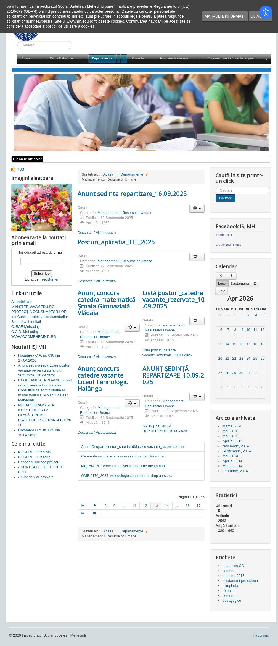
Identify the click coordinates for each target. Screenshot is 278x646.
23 (241, 358)
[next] (231, 276)
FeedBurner (49, 279)
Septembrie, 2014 (237, 451)
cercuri (228, 595)
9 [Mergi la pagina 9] (114, 506)
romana (229, 591)
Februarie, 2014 (235, 471)
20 (220, 358)
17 (248, 344)
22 (234, 358)
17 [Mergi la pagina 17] (198, 506)
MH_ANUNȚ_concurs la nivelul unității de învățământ (123, 466)
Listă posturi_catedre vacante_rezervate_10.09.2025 (173, 299)
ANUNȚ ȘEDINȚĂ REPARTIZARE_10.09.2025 (173, 375)
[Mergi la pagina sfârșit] (95, 513)
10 (248, 330)
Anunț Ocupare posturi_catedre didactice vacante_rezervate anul (132, 446)
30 (220, 315)
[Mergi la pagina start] (83, 506)
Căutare (225, 198)
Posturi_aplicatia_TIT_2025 (116, 242)
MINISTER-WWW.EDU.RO (33, 307)
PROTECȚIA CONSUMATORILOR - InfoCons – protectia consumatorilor (40, 314)
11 (255, 330)
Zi (254, 283)
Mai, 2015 (230, 436)
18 (255, 344)
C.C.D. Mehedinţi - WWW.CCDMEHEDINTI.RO (33, 334)
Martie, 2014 (232, 466)
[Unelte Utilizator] (197, 209)
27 (220, 373)
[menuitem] (31, 59)
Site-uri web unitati (26, 322)
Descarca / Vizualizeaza (97, 233)
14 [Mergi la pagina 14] (167, 506)
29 (234, 373)
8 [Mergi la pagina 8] (106, 506)
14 (227, 344)
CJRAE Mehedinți (25, 327)
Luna (222, 283)
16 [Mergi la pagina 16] (188, 506)
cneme (228, 571)
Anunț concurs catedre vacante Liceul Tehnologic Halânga (103, 378)
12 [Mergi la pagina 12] (145, 506)
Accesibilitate (21, 302)
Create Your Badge (228, 244)
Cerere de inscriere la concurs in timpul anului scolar (123, 456)
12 (262, 330)
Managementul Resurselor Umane (125, 213)
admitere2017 (234, 576)
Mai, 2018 (230, 431)
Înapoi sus (260, 635)
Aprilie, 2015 (232, 441)
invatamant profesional (241, 581)
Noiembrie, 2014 (236, 446)
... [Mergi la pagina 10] (123, 506)
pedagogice (232, 600)
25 (255, 358)
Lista (221, 291)
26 (262, 358)
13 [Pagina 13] (156, 506)
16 (241, 344)
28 (227, 373)
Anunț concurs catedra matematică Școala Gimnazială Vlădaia (106, 303)
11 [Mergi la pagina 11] (134, 506)
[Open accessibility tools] (265, 12)
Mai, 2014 (230, 456)
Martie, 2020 (232, 426)
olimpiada (230, 586)
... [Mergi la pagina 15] (177, 506)
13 (220, 344)
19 (262, 344)
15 (234, 344)
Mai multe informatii (225, 16)
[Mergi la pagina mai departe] (83, 513)
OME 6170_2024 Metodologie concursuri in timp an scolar (127, 476)
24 (248, 358)
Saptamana (240, 283)
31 (227, 315)
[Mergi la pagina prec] (95, 506)
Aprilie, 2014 (232, 461)
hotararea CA (233, 566)
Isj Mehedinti (224, 234)
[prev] (221, 276)
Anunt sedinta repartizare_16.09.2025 (132, 193)
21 (227, 358)
